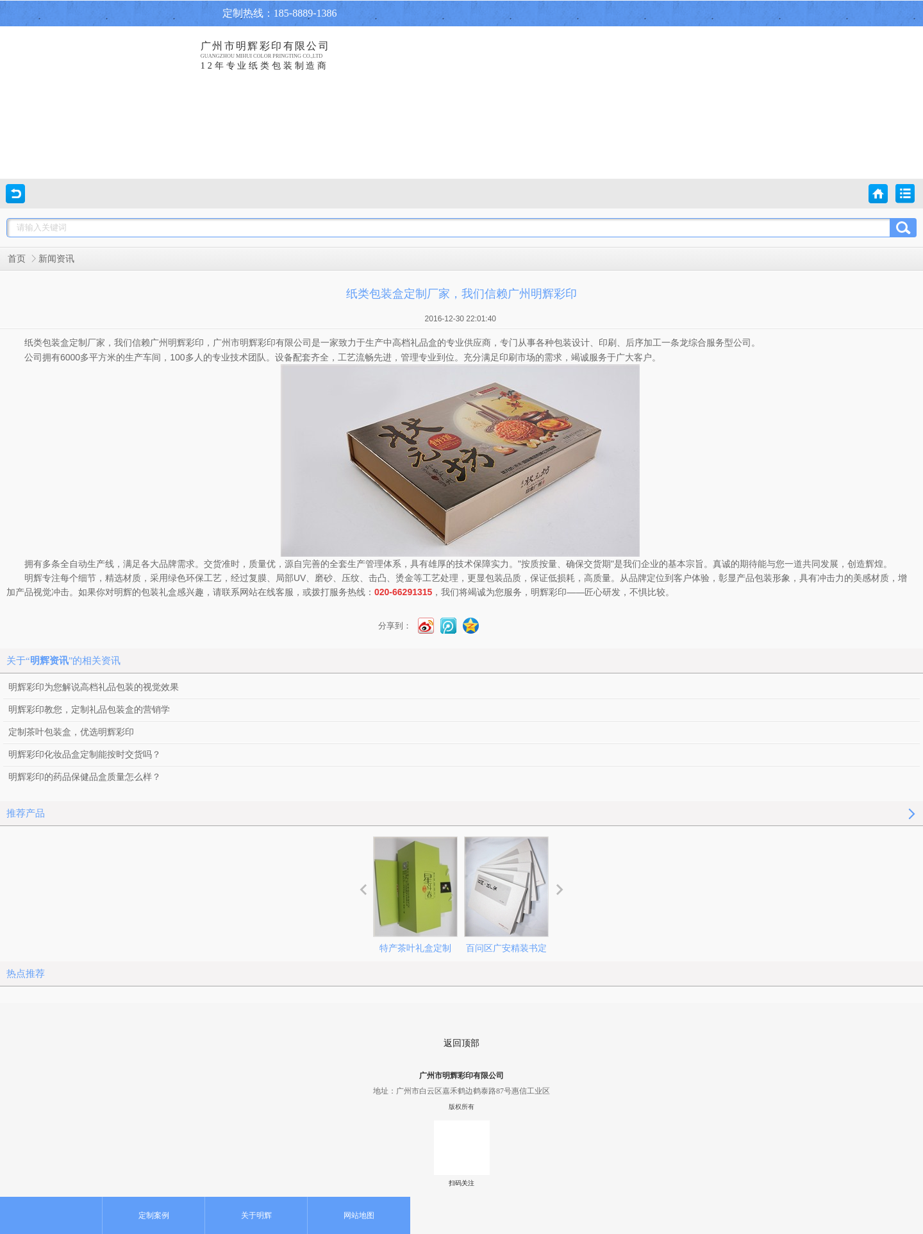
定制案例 (153, 1215)
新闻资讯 (56, 259)
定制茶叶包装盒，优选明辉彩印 (71, 732)
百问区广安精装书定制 (506, 906)
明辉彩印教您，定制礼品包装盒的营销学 (89, 709)
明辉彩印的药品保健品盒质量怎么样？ (84, 777)
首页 (17, 259)
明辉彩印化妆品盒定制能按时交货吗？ (84, 754)
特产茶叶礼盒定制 (415, 894)
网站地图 (359, 1215)
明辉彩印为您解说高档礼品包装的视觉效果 (93, 687)
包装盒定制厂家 (73, 343)
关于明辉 (256, 1215)
